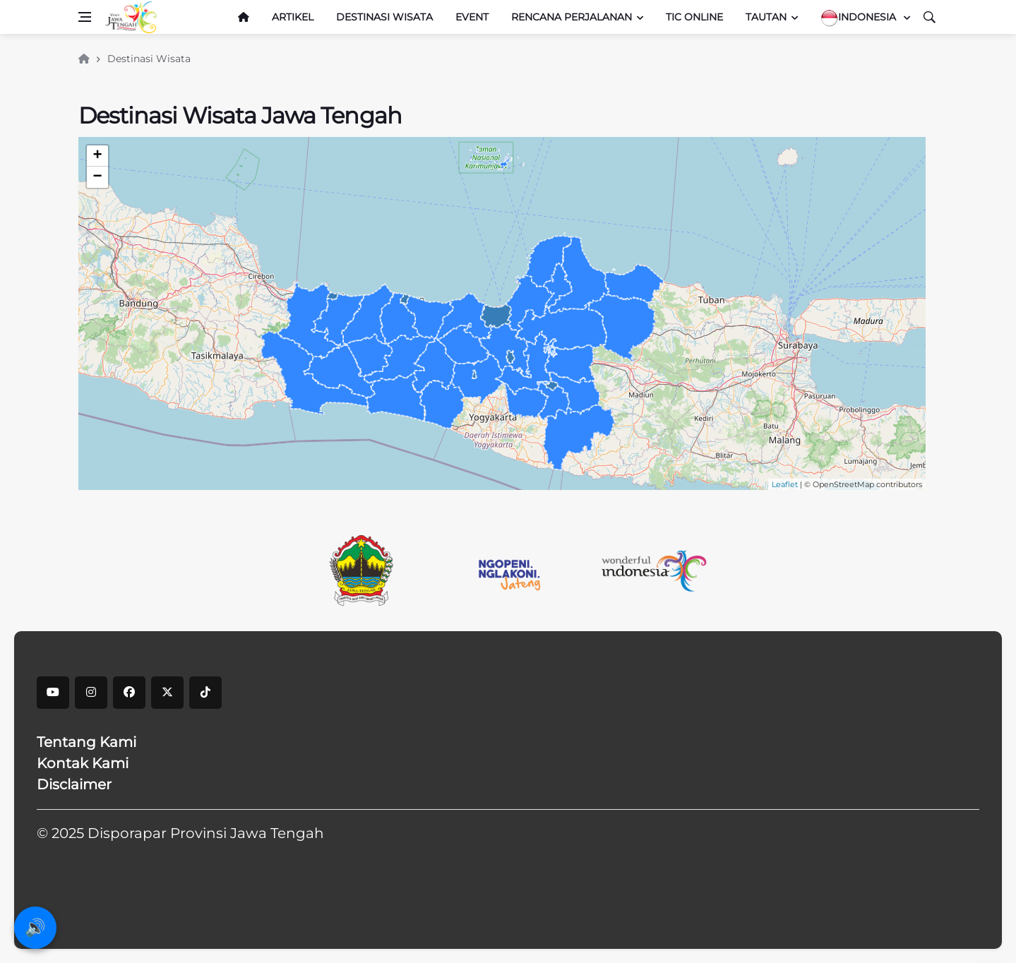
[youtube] (53, 692)
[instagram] (91, 692)
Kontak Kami (83, 763)
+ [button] (97, 156)
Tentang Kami (86, 742)
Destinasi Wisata (384, 17)
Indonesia (859, 18)
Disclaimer (74, 784)
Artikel (292, 17)
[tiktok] (205, 692)
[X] (167, 692)
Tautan (766, 17)
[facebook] (129, 692)
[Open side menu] (84, 17)
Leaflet (785, 484)
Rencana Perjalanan (571, 17)
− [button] (97, 177)
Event (472, 17)
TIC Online (694, 17)
